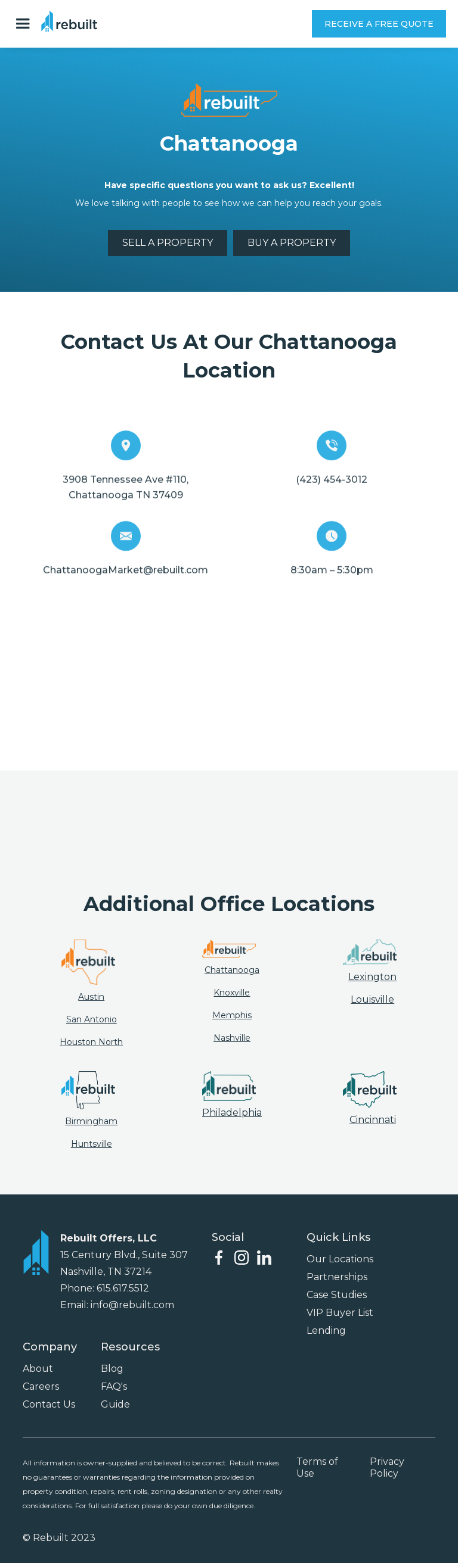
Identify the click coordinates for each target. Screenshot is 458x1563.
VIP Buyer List (340, 1312)
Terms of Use (317, 1467)
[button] (25, 23)
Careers (41, 1386)
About (38, 1368)
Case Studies (337, 1294)
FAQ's (114, 1386)
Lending (326, 1330)
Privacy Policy (387, 1467)
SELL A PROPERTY (167, 242)
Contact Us (49, 1404)
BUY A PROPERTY (291, 242)
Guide (115, 1404)
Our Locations (340, 1259)
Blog (112, 1368)
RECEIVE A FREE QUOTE (379, 23)
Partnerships (337, 1277)
